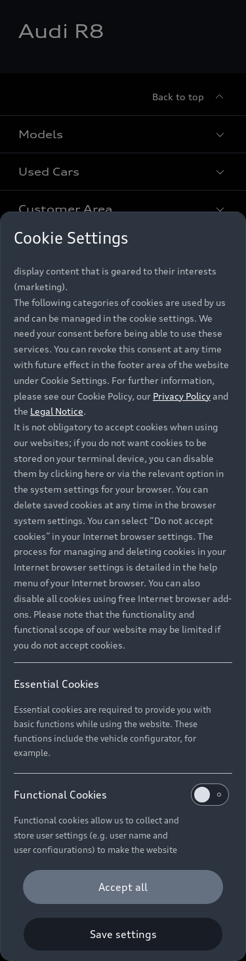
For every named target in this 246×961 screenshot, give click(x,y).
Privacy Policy (182, 396)
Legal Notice (56, 411)
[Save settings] (123, 934)
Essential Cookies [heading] (56, 683)
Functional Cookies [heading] (121, 794)
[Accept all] (123, 887)
